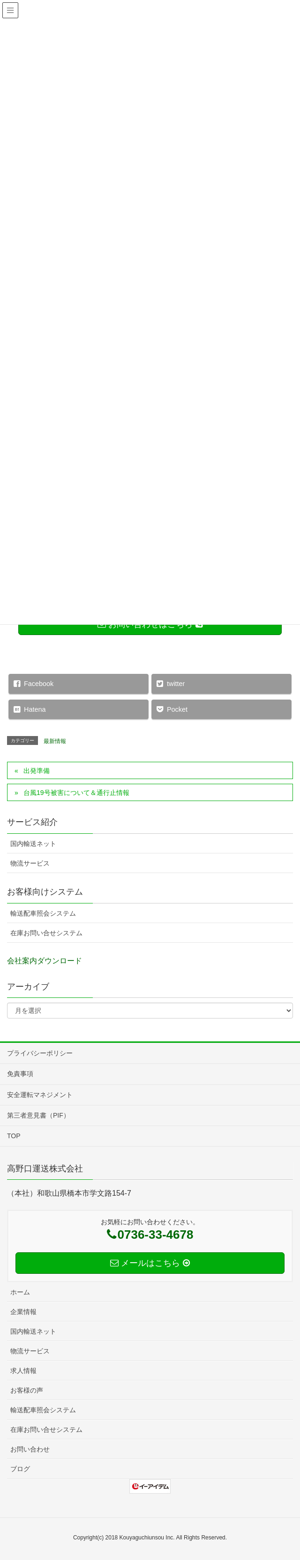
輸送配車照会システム (43, 913)
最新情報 (55, 741)
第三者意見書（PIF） (38, 1115)
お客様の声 (26, 1390)
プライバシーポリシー (40, 1053)
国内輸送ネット (33, 843)
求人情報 (23, 1370)
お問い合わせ (30, 1449)
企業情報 (23, 1311)
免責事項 (20, 1073)
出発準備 (36, 770)
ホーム (20, 1292)
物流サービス (30, 863)
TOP (14, 1136)
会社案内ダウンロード (44, 961)
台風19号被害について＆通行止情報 (76, 792)
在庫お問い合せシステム (46, 933)
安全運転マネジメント (40, 1094)
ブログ (20, 1469)
